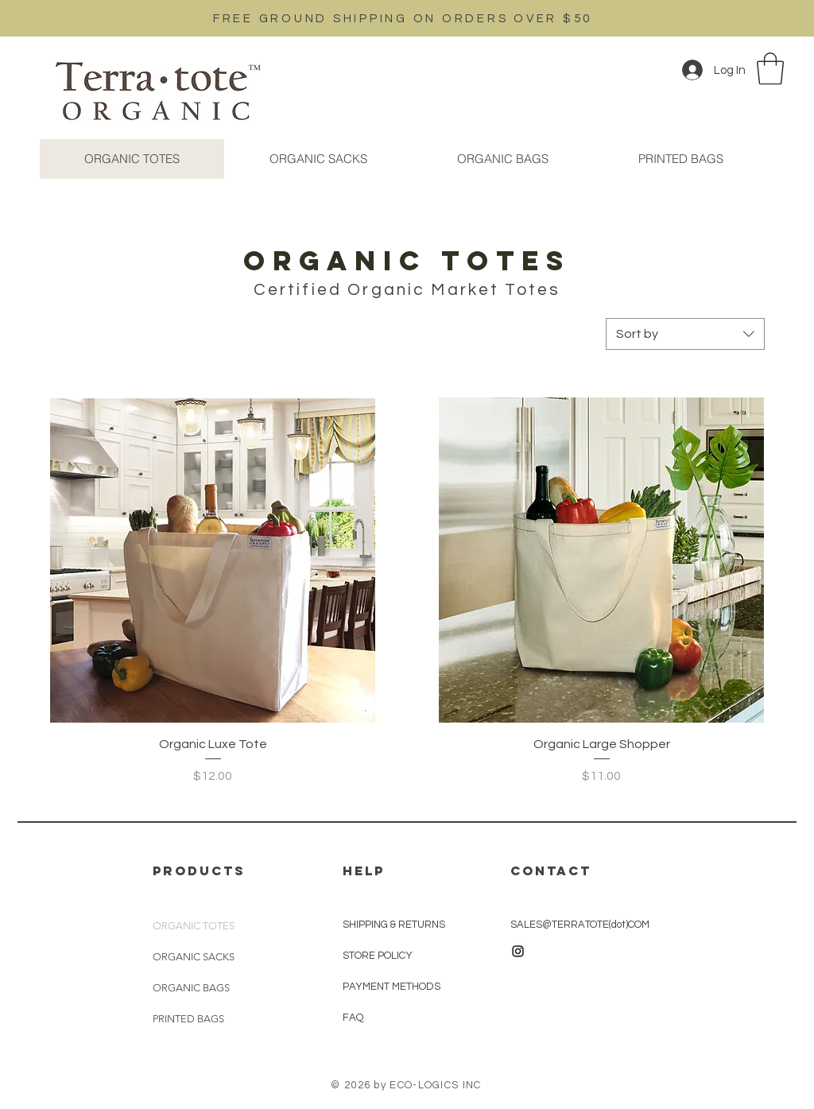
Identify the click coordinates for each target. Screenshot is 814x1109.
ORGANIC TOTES (194, 926)
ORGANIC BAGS (191, 988)
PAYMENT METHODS (391, 986)
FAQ (353, 1017)
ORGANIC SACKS (194, 957)
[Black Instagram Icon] (517, 951)
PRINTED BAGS (188, 1019)
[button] (770, 68)
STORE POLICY (379, 955)
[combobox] (685, 334)
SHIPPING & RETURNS (394, 924)
